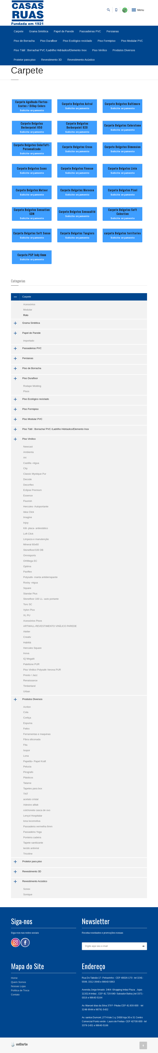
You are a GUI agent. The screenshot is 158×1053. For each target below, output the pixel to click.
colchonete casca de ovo (36, 810)
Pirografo (28, 772)
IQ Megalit (28, 658)
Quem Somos (18, 982)
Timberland (29, 685)
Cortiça (27, 717)
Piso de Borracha (24, 40)
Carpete (18, 31)
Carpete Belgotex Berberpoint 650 (32, 125)
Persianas (113, 31)
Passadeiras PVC (90, 31)
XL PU (26, 615)
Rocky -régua (30, 582)
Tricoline (28, 853)
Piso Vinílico (99, 50)
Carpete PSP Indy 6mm (31, 255)
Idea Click (28, 512)
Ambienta (28, 452)
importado (28, 340)
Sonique (27, 894)
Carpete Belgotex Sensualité (77, 211)
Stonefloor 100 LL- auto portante (41, 598)
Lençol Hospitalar (32, 815)
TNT (25, 793)
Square (27, 588)
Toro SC (27, 604)
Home (14, 978)
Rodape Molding (32, 386)
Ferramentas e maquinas (37, 734)
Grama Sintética (38, 31)
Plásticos (28, 777)
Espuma (27, 723)
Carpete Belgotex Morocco (77, 190)
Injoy (25, 522)
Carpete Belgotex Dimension (123, 147)
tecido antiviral (31, 848)
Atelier (26, 631)
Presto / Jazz (30, 675)
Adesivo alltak (30, 804)
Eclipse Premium (32, 490)
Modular (27, 309)
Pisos (26, 391)
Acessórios (29, 304)
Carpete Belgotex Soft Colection (122, 212)
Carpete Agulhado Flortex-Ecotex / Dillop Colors (31, 104)
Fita (25, 744)
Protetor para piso (25, 59)
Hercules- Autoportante (35, 506)
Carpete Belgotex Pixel (122, 190)
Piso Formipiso (106, 40)
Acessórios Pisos (32, 620)
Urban (26, 691)
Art (24, 457)
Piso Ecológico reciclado (77, 40)
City (25, 468)
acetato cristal (30, 799)
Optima (27, 566)
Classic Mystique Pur (34, 473)
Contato (15, 994)
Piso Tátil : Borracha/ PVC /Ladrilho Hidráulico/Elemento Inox (50, 50)
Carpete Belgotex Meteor (32, 190)
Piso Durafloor (48, 40)
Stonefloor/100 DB (33, 550)
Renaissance (30, 680)
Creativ (27, 637)
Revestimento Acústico (81, 59)
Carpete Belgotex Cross (77, 147)
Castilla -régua (31, 463)
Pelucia (27, 766)
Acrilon (27, 706)
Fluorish (27, 501)
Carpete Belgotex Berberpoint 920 (77, 125)
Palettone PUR (31, 664)
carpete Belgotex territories (122, 233)
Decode (27, 479)
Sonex (26, 889)
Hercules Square (32, 648)
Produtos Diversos (124, 50)
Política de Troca (20, 990)
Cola (25, 712)
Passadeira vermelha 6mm (38, 826)
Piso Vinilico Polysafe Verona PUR (42, 669)
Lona (26, 755)
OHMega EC (30, 560)
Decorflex (28, 484)
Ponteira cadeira (32, 837)
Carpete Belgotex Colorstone (122, 125)
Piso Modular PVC (132, 40)
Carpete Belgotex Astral (77, 104)
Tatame (27, 783)
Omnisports (29, 555)
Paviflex (27, 571)
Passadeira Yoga (32, 832)
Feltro (26, 728)
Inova (26, 653)
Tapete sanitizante (33, 842)
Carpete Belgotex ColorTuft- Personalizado (32, 147)
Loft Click (28, 533)
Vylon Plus (29, 609)
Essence (28, 495)
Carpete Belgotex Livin (122, 168)
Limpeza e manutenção (36, 539)
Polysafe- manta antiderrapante (40, 577)
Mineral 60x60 (31, 544)
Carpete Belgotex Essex (32, 168)
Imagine (27, 517)
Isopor (26, 750)
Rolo (25, 315)
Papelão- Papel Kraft (34, 761)
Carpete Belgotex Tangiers (77, 233)
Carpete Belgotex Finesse (77, 168)
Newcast (28, 446)
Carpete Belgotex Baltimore (122, 104)
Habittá (27, 642)
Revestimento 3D (51, 59)
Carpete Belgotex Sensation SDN (32, 212)
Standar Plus (30, 593)
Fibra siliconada (31, 739)
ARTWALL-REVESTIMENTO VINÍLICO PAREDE (50, 626)
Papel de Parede (64, 31)
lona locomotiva (31, 821)
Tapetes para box (32, 788)
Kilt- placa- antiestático (35, 528)
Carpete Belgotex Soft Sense (31, 233)
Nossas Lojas (18, 986)
